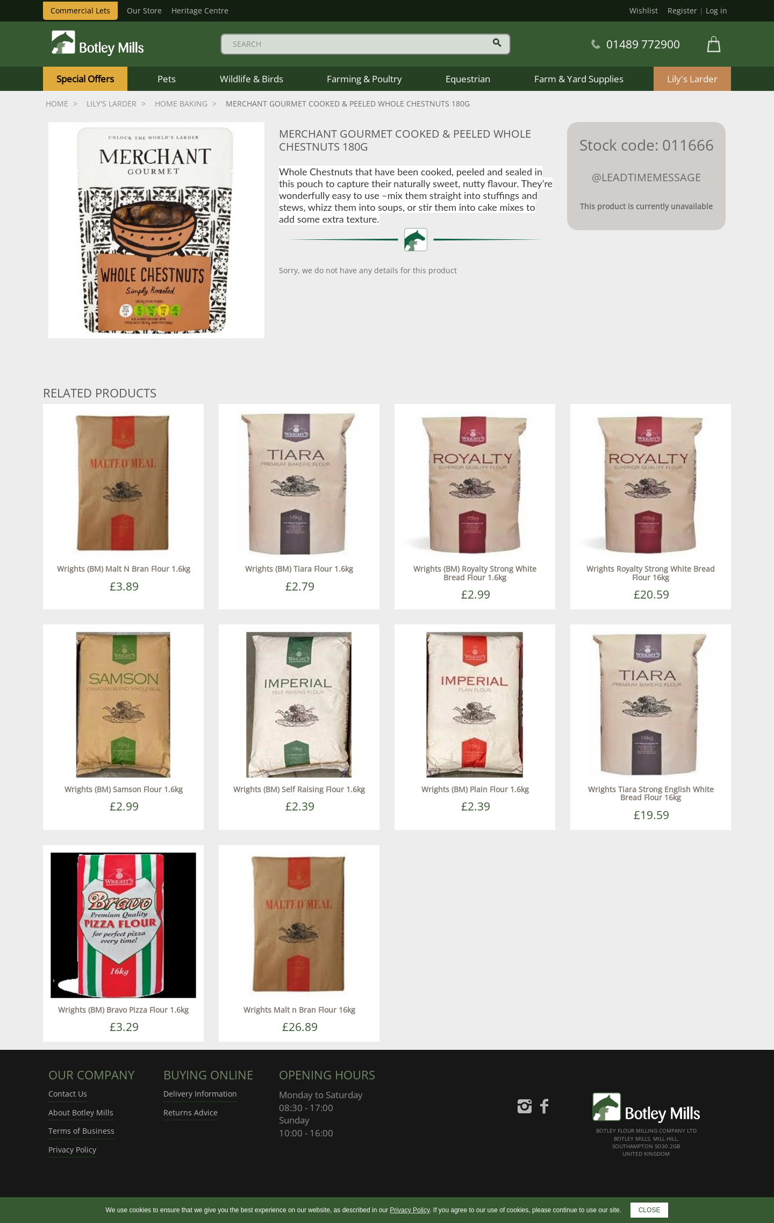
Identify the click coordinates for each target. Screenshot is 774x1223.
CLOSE (650, 1210)
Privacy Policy (72, 1149)
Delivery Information (200, 1094)
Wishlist (643, 10)
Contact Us (67, 1094)
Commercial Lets (80, 10)
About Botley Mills (80, 1112)
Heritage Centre (199, 10)
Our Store (144, 10)
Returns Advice (190, 1112)
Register (682, 10)
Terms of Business (81, 1131)
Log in (716, 10)
